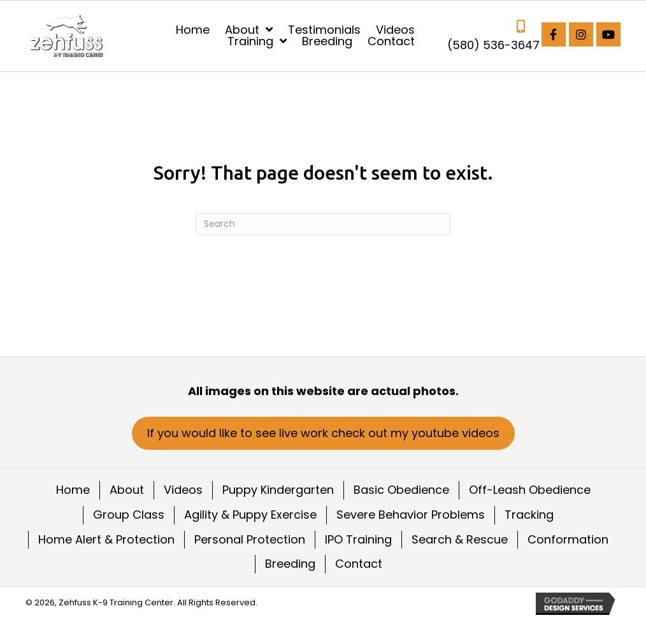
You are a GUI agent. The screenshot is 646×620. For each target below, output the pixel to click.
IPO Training (358, 539)
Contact (358, 564)
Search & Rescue (460, 539)
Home (73, 490)
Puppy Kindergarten (278, 490)
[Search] (323, 224)
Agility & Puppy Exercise (250, 515)
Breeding (290, 564)
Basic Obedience (401, 490)
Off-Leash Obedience (530, 490)
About (127, 490)
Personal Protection (249, 539)
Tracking (529, 515)
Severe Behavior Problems (410, 515)
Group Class (128, 515)
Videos (183, 490)
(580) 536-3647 (493, 45)
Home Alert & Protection (106, 539)
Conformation (568, 539)
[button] (554, 34)
